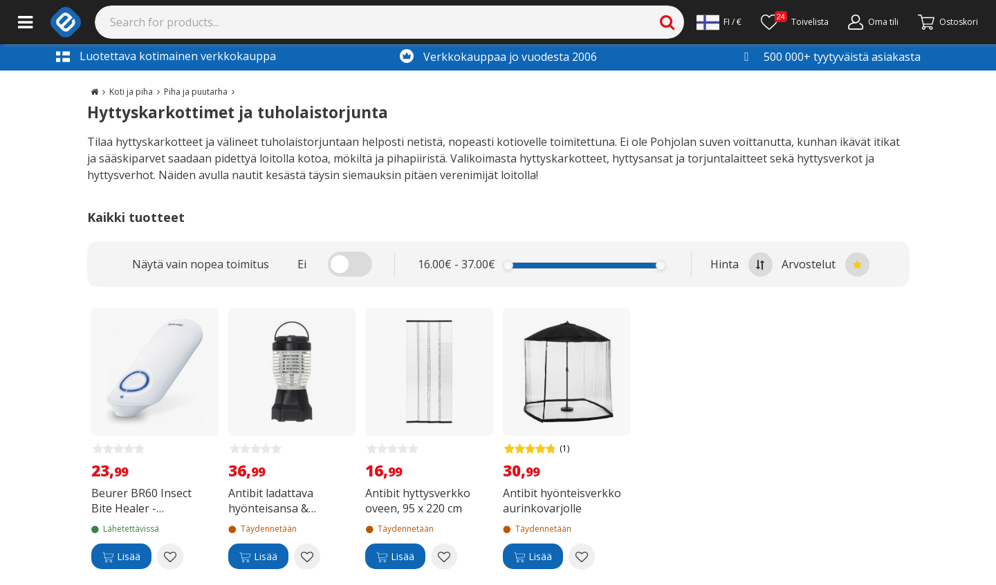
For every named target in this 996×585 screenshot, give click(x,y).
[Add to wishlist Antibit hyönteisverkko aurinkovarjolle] (582, 557)
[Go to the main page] (94, 92)
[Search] (390, 22)
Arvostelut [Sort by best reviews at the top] (825, 264)
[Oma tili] (873, 22)
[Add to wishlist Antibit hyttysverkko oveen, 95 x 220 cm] (444, 557)
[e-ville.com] (65, 22)
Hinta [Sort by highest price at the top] (741, 264)
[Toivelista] (795, 22)
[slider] (508, 265)
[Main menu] (25, 22)
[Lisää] (121, 557)
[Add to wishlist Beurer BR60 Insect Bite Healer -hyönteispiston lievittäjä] (170, 557)
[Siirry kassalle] (948, 22)
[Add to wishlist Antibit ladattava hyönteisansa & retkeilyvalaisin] (307, 557)
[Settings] (719, 22)
